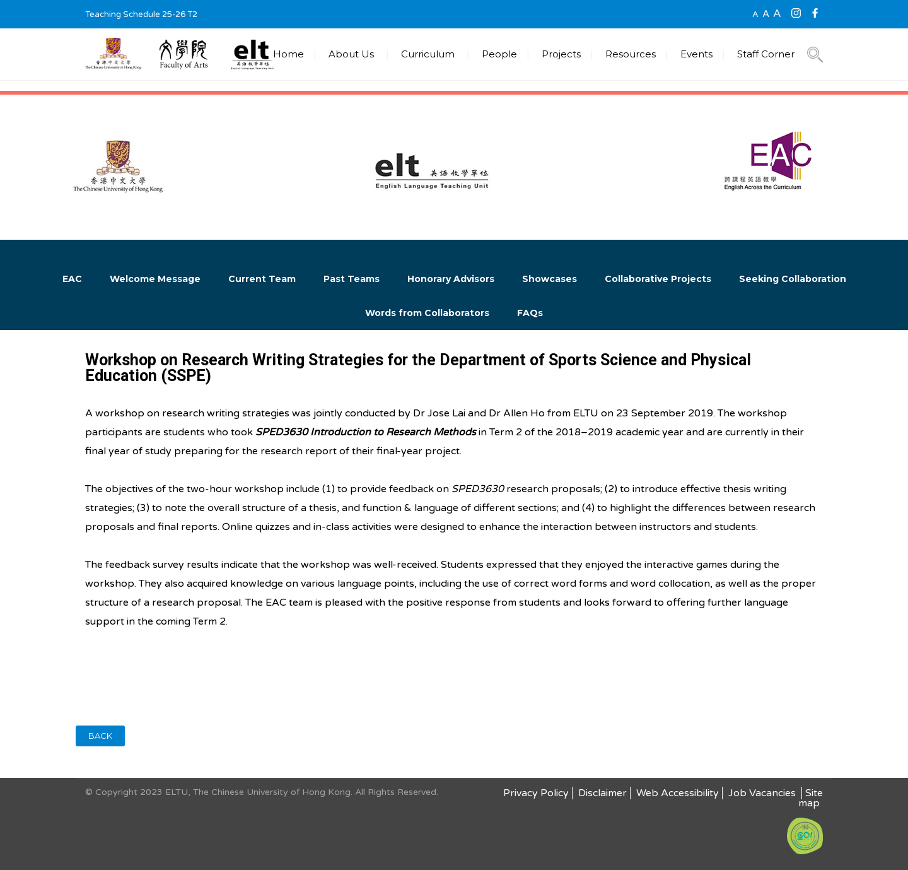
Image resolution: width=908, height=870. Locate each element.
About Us (351, 54)
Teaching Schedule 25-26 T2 (141, 14)
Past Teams (351, 279)
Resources (630, 54)
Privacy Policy (536, 793)
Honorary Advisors (450, 279)
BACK (100, 736)
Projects (561, 54)
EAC (72, 279)
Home (288, 54)
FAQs (530, 313)
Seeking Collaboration (792, 279)
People (499, 54)
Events (696, 54)
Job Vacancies (763, 793)
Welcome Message (155, 279)
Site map (810, 798)
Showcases (549, 279)
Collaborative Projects (658, 279)
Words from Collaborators (427, 313)
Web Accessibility (677, 793)
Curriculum (428, 54)
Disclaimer (602, 793)
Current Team (262, 279)
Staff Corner (765, 54)
